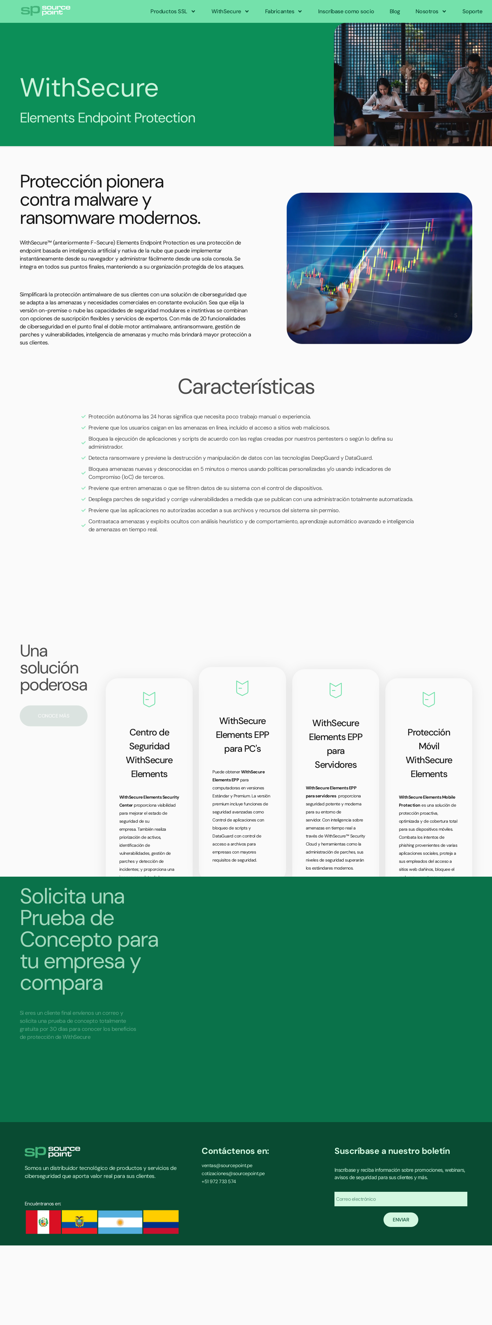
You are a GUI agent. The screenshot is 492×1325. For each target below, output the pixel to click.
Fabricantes (284, 11)
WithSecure (230, 11)
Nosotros (431, 11)
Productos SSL (173, 11)
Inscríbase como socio (346, 11)
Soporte (472, 11)
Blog (395, 11)
